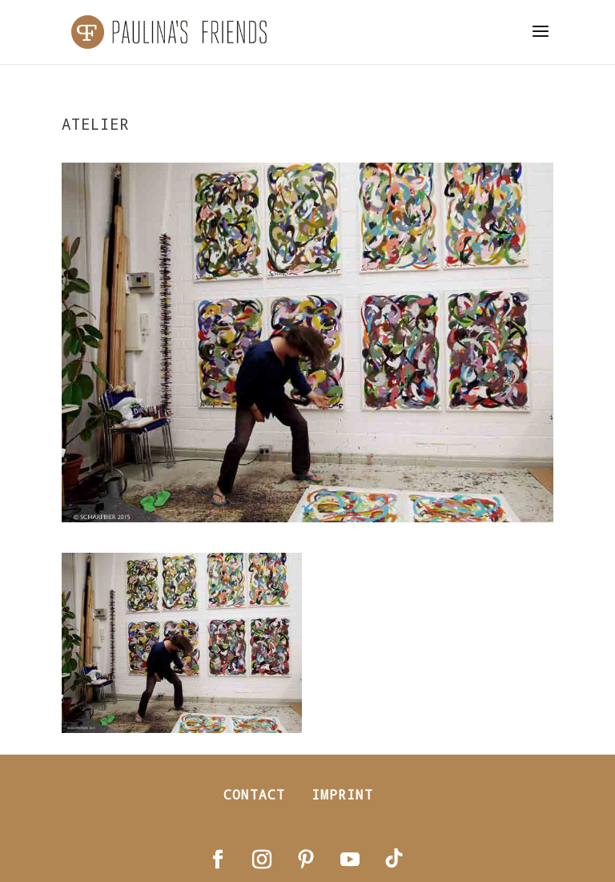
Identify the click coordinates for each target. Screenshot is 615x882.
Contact (254, 794)
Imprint (342, 794)
